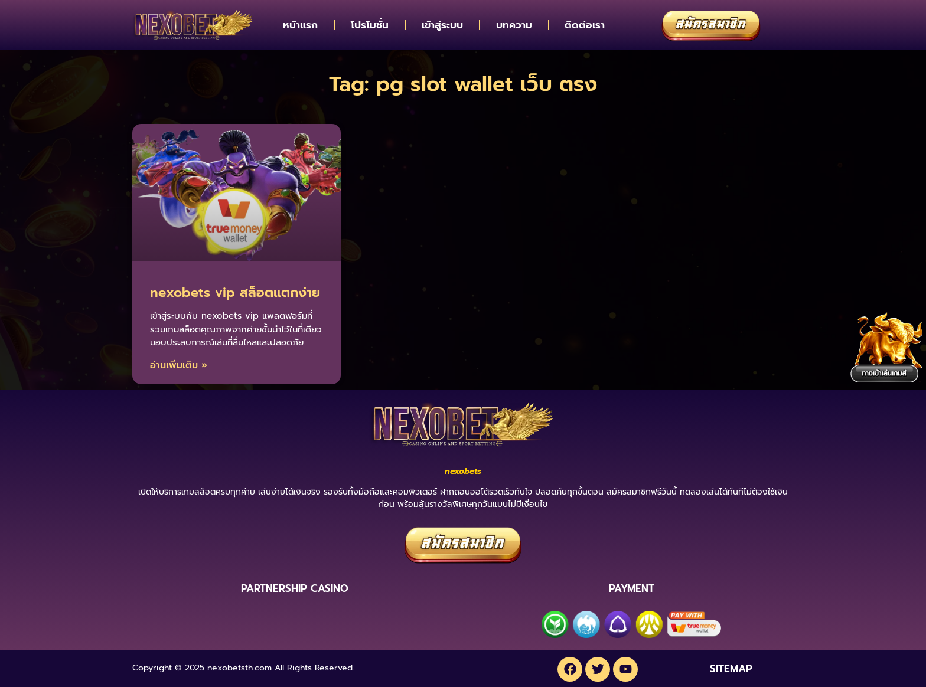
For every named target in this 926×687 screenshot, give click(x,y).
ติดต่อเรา (585, 24)
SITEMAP (731, 667)
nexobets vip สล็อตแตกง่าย (235, 292)
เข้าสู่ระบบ (442, 24)
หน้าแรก (300, 24)
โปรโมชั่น (370, 24)
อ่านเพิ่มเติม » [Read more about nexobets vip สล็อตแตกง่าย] (178, 365)
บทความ (514, 24)
